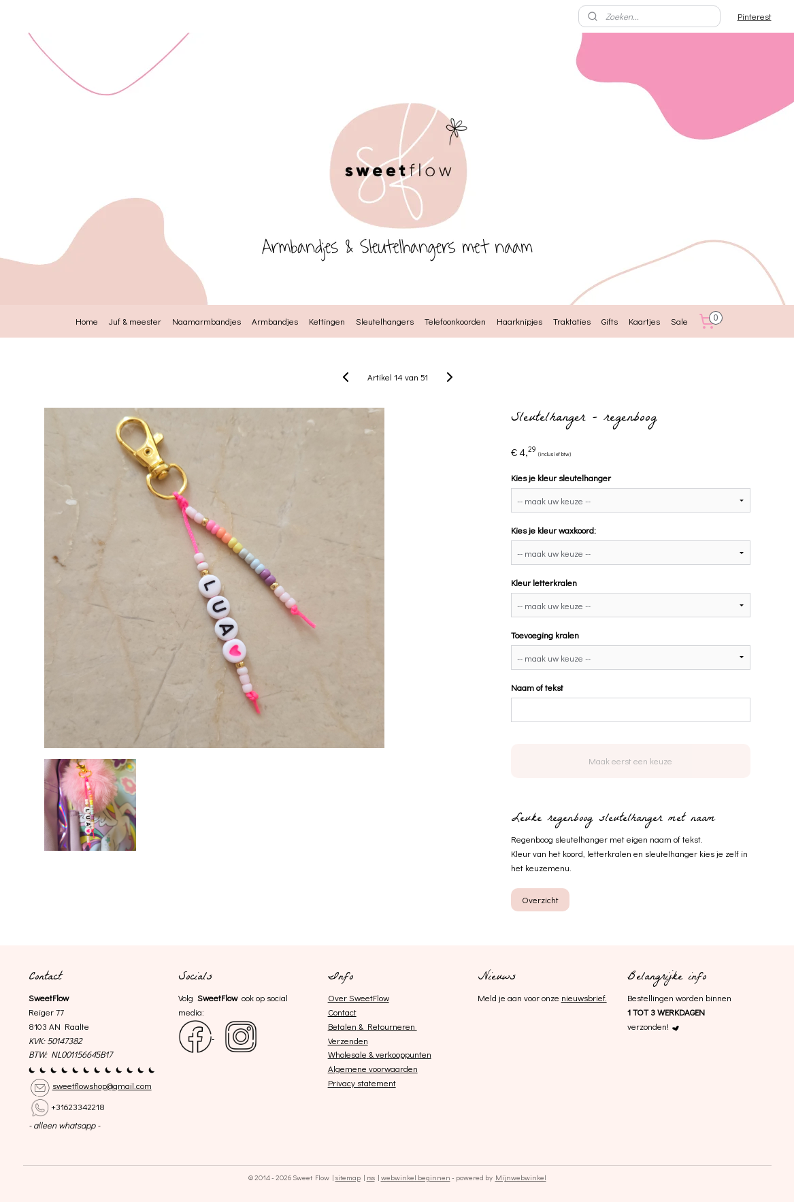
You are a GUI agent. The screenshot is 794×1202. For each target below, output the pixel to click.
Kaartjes (644, 321)
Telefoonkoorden (455, 321)
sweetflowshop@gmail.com (102, 1085)
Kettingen (327, 321)
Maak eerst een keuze (630, 760)
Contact (342, 1012)
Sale (679, 321)
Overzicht (539, 899)
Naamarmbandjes (206, 321)
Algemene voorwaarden (373, 1068)
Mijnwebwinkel (520, 1177)
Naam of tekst (536, 687)
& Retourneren (387, 1026)
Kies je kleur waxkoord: (552, 530)
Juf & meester (135, 321)
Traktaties (572, 321)
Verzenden (348, 1040)
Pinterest (755, 16)
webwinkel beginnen (415, 1177)
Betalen (342, 1026)
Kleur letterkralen (543, 582)
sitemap (348, 1177)
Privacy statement (362, 1082)
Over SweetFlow (358, 997)
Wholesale (347, 1054)
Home (87, 321)
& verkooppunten (399, 1054)
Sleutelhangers (385, 321)
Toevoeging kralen (544, 634)
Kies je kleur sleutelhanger (560, 477)
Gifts (609, 321)
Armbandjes (275, 321)
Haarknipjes (519, 321)
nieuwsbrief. (584, 997)
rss (371, 1177)
